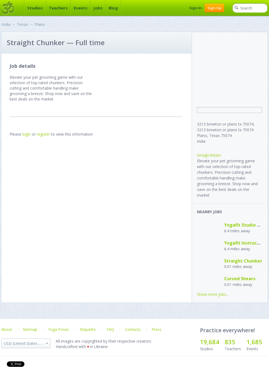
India (5, 24)
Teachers (58, 8)
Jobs (98, 8)
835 (230, 342)
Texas (22, 24)
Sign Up (214, 7)
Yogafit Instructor (244, 243)
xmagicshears (209, 155)
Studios (35, 8)
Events (80, 8)
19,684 (209, 342)
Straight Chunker (243, 261)
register (43, 134)
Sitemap (30, 329)
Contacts (133, 329)
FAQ (110, 329)
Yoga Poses (58, 329)
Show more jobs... (213, 294)
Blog (113, 8)
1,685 (254, 342)
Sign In (195, 7)
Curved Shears (239, 279)
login (26, 134)
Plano (40, 24)
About (6, 329)
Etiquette (88, 329)
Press (156, 329)
